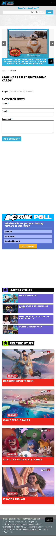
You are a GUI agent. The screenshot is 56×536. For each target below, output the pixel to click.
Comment (7, 119)
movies (29, 91)
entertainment (17, 91)
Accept (49, 520)
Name (5, 103)
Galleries (13, 71)
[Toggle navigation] (53, 3)
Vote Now (28, 246)
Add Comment (12, 138)
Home (4, 71)
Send (49, 12)
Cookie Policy (34, 529)
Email (5, 111)
